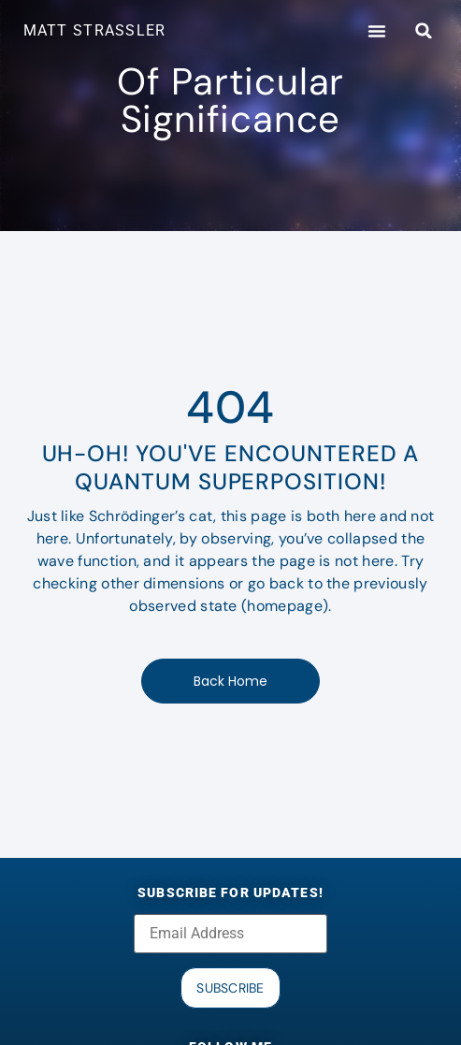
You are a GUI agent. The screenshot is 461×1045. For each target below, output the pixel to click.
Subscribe (230, 988)
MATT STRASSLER (94, 30)
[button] (377, 31)
